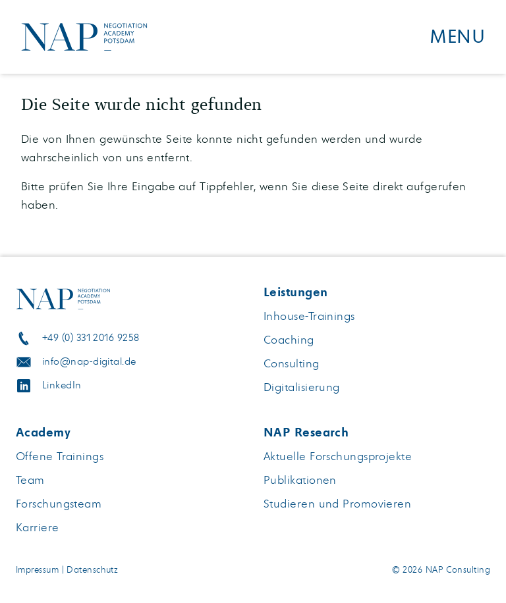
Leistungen (296, 292)
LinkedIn (62, 385)
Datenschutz (92, 570)
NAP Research (306, 432)
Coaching (289, 340)
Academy (43, 432)
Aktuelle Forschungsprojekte (338, 456)
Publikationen (300, 480)
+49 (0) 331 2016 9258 (90, 338)
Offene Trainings (59, 456)
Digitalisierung (302, 387)
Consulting (292, 363)
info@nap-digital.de (89, 361)
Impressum (37, 570)
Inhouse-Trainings (309, 316)
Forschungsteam (58, 504)
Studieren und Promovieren (337, 504)
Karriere (37, 527)
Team (30, 480)
